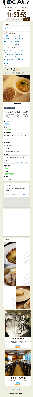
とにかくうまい (8, 51)
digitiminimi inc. (14, 393)
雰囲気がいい (19, 59)
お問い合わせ (16, 389)
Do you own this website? (12, 194)
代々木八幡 (19, 39)
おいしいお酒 (19, 55)
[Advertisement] (18, 222)
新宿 (17, 44)
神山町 (17, 41)
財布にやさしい (8, 64)
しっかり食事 (19, 51)
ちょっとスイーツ (8, 59)
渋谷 (6, 44)
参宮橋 (7, 39)
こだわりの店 (8, 55)
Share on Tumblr (9, 108)
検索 (27, 19)
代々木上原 (8, 41)
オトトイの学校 (18, 378)
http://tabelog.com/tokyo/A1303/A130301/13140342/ (16, 163)
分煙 (6, 168)
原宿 (6, 36)
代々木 (17, 36)
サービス (18, 347)
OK (24, 194)
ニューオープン (8, 27)
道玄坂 (6, 124)
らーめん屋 (7, 129)
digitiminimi (18, 338)
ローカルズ (16, 4)
